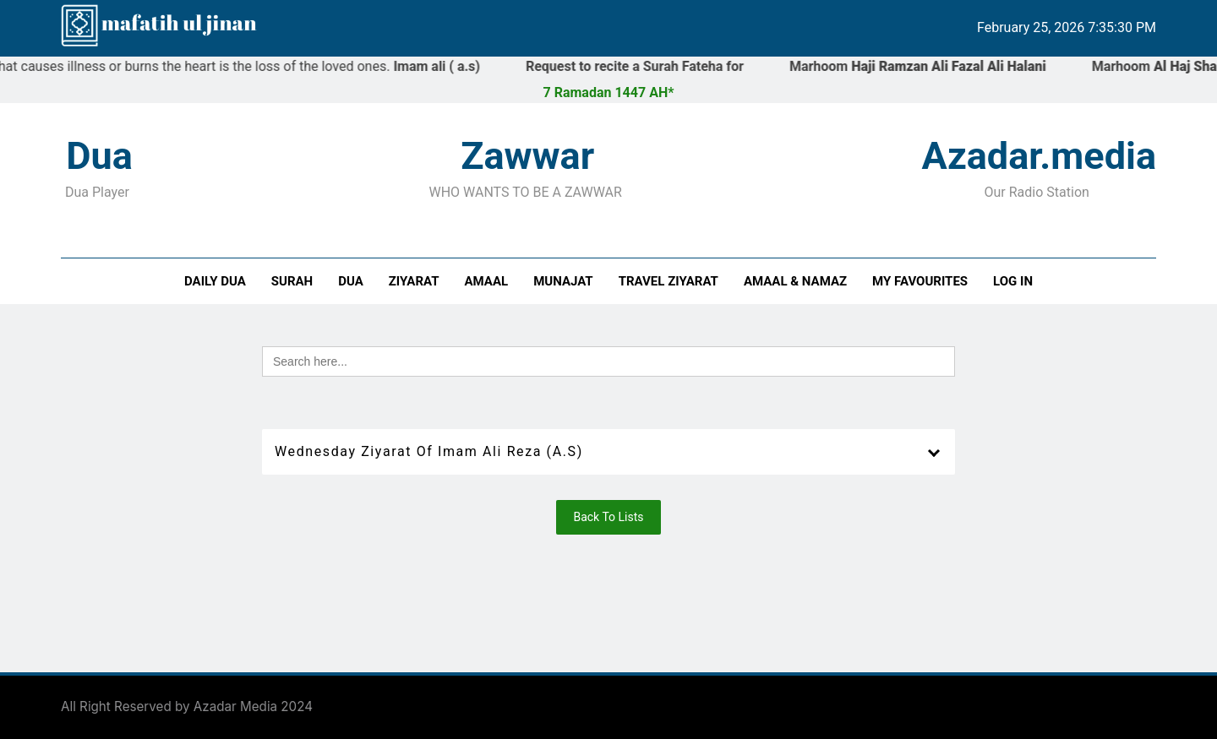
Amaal (487, 281)
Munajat (563, 281)
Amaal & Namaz (795, 281)
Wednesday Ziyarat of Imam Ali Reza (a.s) (429, 451)
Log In (1013, 281)
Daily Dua (215, 281)
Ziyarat (414, 281)
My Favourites (920, 281)
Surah (292, 281)
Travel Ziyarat (668, 281)
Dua (350, 281)
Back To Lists (608, 517)
